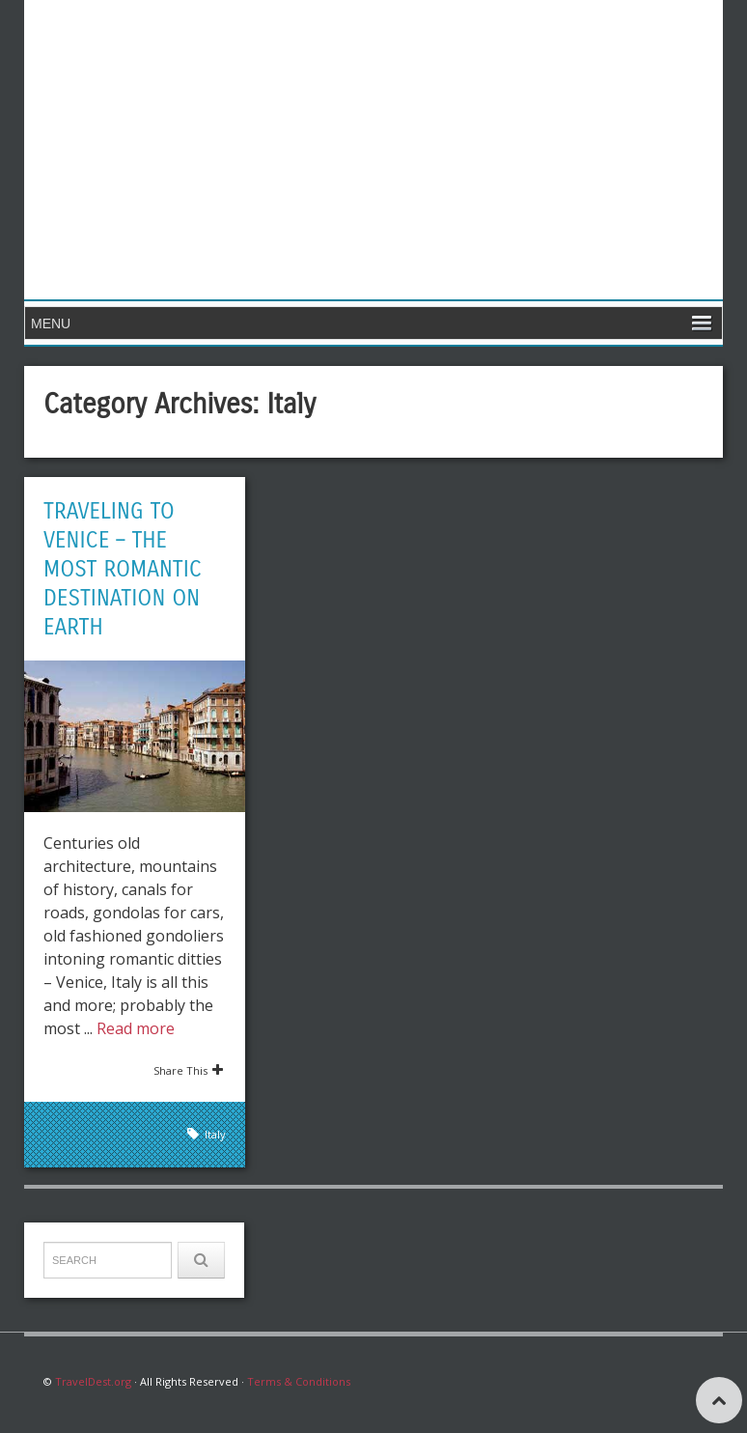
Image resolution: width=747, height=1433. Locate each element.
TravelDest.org (93, 1381)
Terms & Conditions (298, 1381)
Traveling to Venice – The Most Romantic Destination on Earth (125, 568)
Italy (215, 1134)
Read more (136, 1028)
